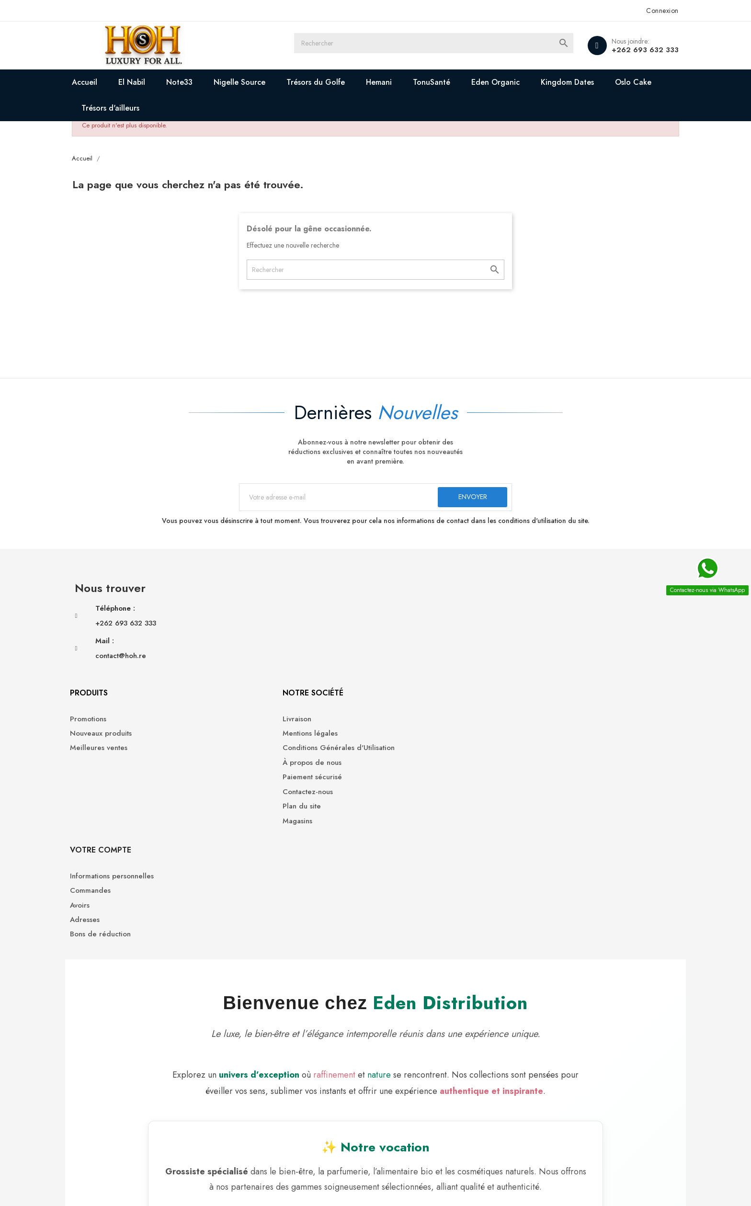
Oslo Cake (137, 108)
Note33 (217, 82)
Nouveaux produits (277, 635)
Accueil (122, 82)
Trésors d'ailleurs (206, 108)
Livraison (397, 621)
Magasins (397, 723)
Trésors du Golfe (353, 82)
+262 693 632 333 (607, 50)
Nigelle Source (277, 82)
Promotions (264, 621)
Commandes (539, 635)
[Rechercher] (447, 45)
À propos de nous (412, 665)
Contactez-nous (408, 694)
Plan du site (402, 709)
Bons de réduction (549, 679)
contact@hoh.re (158, 674)
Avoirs (529, 650)
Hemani (417, 82)
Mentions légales (410, 635)
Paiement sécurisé (412, 679)
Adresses (534, 665)
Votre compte (549, 594)
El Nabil (169, 82)
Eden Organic (533, 82)
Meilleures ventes (275, 650)
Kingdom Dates (605, 82)
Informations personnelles (561, 621)
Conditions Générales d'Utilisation (439, 650)
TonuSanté (469, 82)
